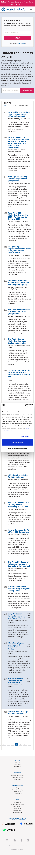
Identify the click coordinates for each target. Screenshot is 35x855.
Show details (25, 436)
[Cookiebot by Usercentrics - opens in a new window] (25, 405)
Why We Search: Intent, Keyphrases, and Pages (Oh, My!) (16, 616)
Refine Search (7, 106)
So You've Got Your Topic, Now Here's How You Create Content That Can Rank (19, 373)
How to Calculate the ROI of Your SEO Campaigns (19, 531)
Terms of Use (17, 808)
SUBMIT (17, 38)
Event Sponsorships (18, 790)
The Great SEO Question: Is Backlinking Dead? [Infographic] (19, 312)
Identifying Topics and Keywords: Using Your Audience (16, 646)
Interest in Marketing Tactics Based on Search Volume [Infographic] (18, 283)
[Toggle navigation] (31, 9)
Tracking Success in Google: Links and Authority (15, 680)
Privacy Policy (17, 810)
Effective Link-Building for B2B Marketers (18, 476)
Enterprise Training (17, 777)
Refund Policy (17, 806)
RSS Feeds (17, 764)
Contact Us (17, 802)
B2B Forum (17, 779)
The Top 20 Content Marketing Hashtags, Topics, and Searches (17, 341)
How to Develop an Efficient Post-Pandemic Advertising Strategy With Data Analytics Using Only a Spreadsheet (18, 142)
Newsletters (17, 766)
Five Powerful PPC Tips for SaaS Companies (18, 713)
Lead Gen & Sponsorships (17, 788)
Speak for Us (18, 793)
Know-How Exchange (17, 804)
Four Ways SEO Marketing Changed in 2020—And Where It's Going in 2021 (18, 216)
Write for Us (17, 792)
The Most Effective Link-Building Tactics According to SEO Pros (18, 505)
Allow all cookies (17, 442)
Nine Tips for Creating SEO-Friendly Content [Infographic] (17, 179)
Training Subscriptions (17, 775)
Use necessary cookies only (17, 448)
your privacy (21, 43)
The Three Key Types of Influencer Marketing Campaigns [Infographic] (19, 564)
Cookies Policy (17, 812)
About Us (17, 762)
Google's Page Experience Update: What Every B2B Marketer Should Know (19, 250)
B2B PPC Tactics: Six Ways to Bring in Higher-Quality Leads (19, 589)
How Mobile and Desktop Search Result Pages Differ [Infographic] (19, 114)
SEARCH (27, 90)
